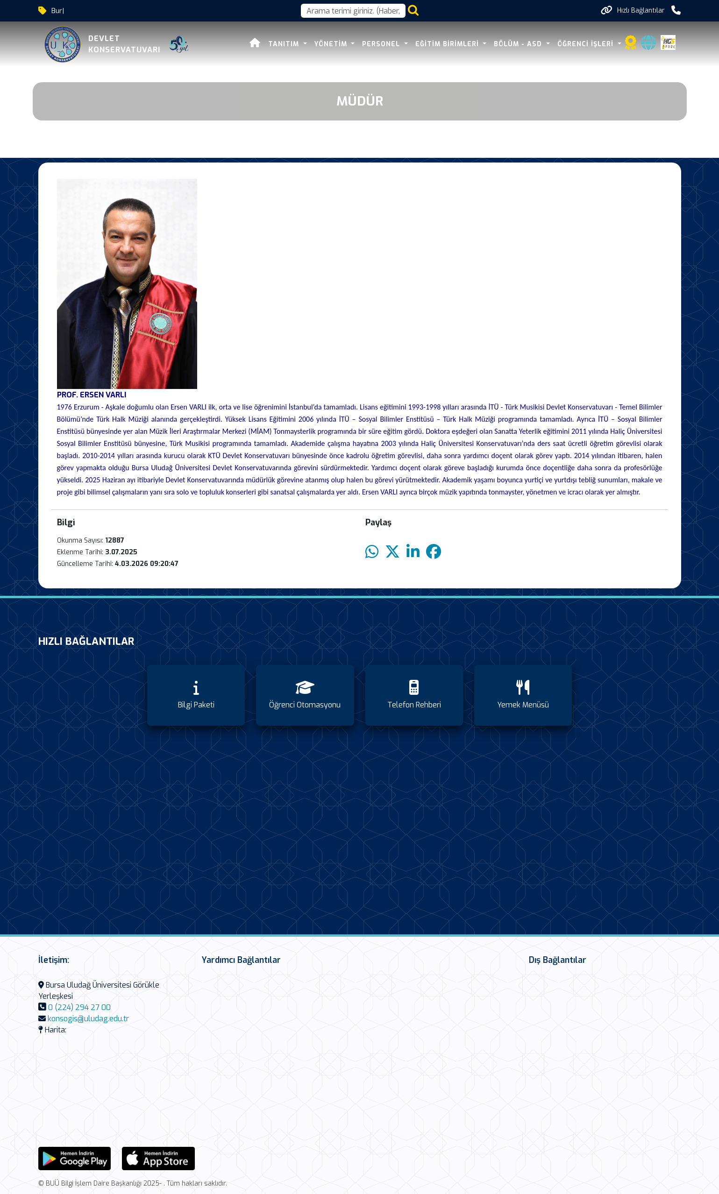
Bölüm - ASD (519, 44)
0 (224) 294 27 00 (79, 1007)
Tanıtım (284, 44)
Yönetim (331, 44)
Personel (382, 44)
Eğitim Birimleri (448, 44)
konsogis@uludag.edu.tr (88, 1019)
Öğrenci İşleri (586, 44)
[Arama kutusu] (353, 11)
